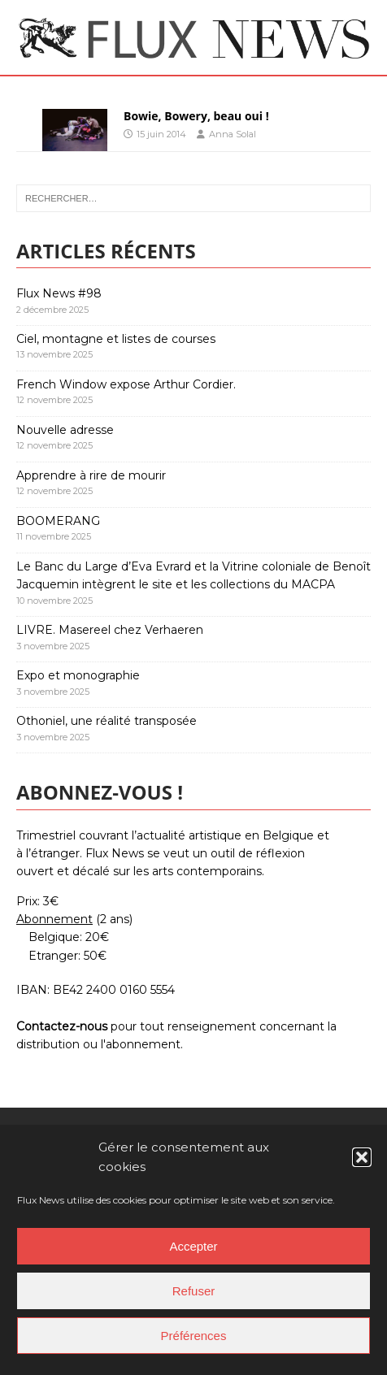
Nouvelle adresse (65, 430)
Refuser (193, 1291)
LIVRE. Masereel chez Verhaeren (109, 629)
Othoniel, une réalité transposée (106, 721)
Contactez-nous (61, 1026)
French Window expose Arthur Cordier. (126, 384)
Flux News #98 (59, 293)
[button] (362, 1157)
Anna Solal (232, 134)
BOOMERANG (58, 521)
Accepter (193, 1246)
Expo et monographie (78, 675)
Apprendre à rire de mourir (91, 475)
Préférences (194, 1335)
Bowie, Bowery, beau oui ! (196, 116)
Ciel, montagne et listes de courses (115, 339)
